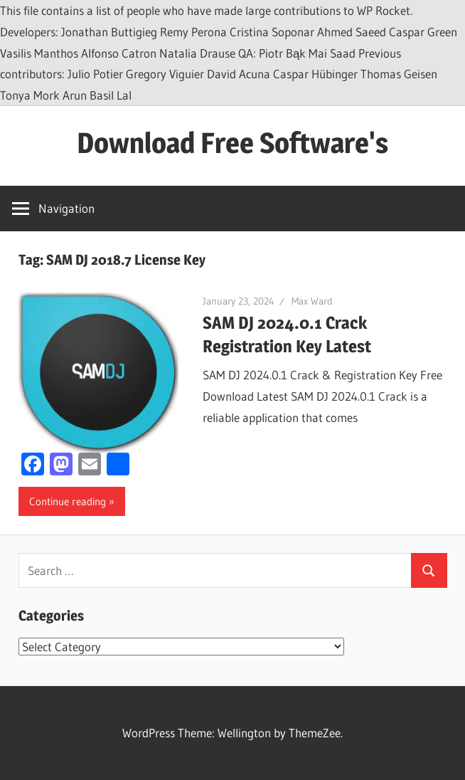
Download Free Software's (232, 142)
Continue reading (67, 501)
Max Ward (312, 301)
